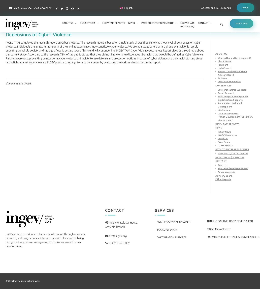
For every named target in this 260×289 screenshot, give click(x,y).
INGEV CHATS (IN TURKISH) (230, 157)
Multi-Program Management (233, 96)
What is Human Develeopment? (234, 58)
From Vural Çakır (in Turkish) (233, 153)
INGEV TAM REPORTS (227, 124)
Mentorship (224, 110)
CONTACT (221, 161)
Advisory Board (226, 75)
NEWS (218, 127)
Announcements (226, 172)
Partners (222, 78)
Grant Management (228, 113)
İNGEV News (224, 132)
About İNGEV (224, 61)
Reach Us (222, 165)
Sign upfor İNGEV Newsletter (233, 168)
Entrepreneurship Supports (232, 89)
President (223, 64)
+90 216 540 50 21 (42, 8)
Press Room (224, 142)
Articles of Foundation (229, 81)
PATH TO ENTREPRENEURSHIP (232, 149)
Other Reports (225, 145)
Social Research (226, 93)
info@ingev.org (21, 8)
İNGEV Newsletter (227, 135)
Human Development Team (232, 71)
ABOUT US (221, 54)
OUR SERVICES (223, 85)
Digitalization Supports (230, 100)
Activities (223, 138)
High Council (224, 68)
